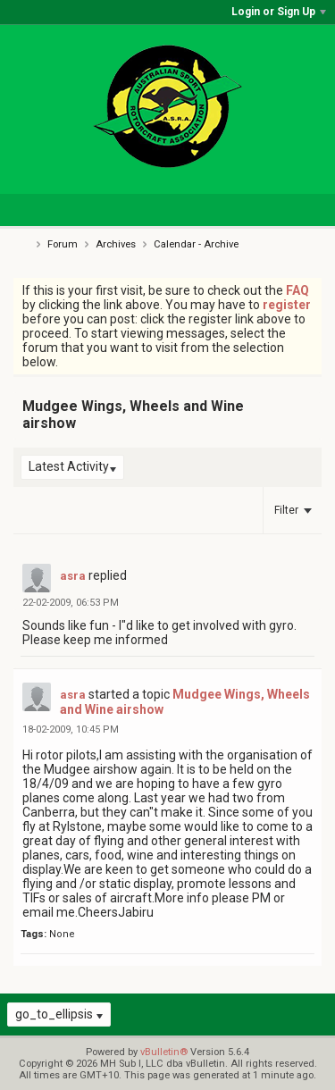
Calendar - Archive (196, 244)
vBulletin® (164, 1052)
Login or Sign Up (278, 11)
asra (73, 576)
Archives (116, 244)
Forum (62, 244)
